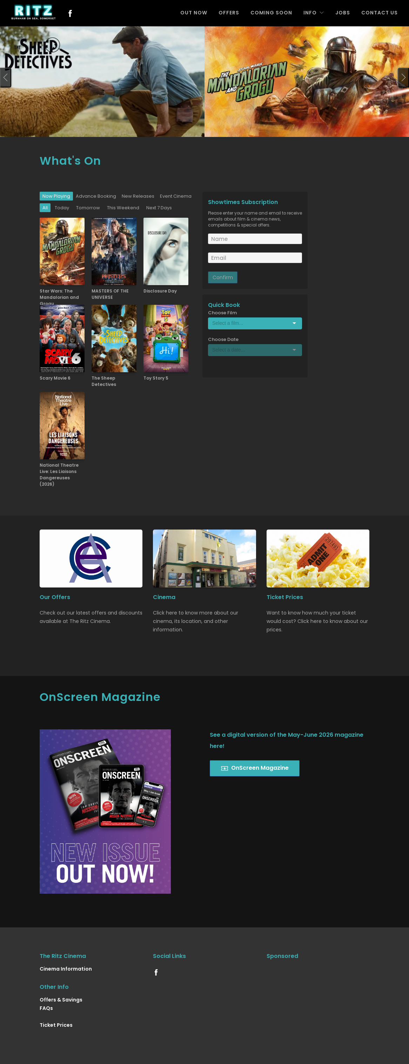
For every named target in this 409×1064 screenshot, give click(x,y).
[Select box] (255, 323)
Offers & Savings (61, 999)
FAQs (46, 1008)
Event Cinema (176, 196)
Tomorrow (88, 207)
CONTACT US (379, 12)
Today (62, 207)
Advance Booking (96, 196)
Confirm (223, 277)
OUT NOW (193, 12)
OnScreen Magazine (255, 768)
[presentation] (5, 77)
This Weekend (123, 207)
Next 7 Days (159, 207)
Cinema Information (66, 968)
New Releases (138, 196)
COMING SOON (271, 12)
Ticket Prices (56, 1025)
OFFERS (229, 12)
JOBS (342, 12)
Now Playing (56, 196)
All (45, 207)
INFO (313, 12)
